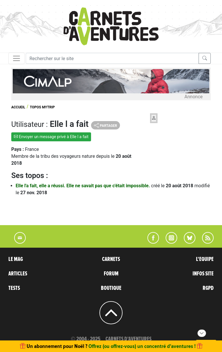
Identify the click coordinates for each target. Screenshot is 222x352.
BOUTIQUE (111, 288)
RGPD (208, 288)
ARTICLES (17, 274)
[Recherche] (112, 58)
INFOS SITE (203, 274)
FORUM (111, 274)
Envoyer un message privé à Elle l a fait (51, 136)
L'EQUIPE (205, 259)
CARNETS (111, 259)
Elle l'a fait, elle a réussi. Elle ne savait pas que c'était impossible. (83, 185)
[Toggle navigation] (16, 58)
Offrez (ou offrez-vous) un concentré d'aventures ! (142, 346)
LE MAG (15, 259)
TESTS (14, 288)
